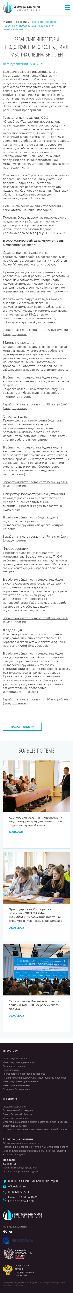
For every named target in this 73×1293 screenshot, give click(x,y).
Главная (7, 21)
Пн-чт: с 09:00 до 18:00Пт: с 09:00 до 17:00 (23, 1199)
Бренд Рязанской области (17, 1114)
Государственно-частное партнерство (24, 1073)
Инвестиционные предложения (20, 1081)
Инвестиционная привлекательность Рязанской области (34, 1151)
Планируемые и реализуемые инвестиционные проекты (34, 1077)
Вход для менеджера (14, 1154)
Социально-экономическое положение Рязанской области (35, 1129)
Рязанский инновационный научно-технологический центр (35, 1147)
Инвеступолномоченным (16, 1085)
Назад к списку (22, 726)
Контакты (9, 1163)
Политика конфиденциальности (20, 1167)
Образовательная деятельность (21, 1143)
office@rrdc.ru (17, 1186)
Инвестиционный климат (17, 1118)
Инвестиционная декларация (19, 1062)
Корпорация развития (18, 1139)
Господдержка (11, 1070)
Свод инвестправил (14, 1066)
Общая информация (14, 1106)
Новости (21, 21)
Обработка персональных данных (22, 1171)
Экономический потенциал (18, 1110)
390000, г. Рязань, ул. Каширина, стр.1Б (33, 1181)
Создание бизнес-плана (16, 1089)
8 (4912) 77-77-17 (19, 1191)
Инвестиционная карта (16, 1058)
